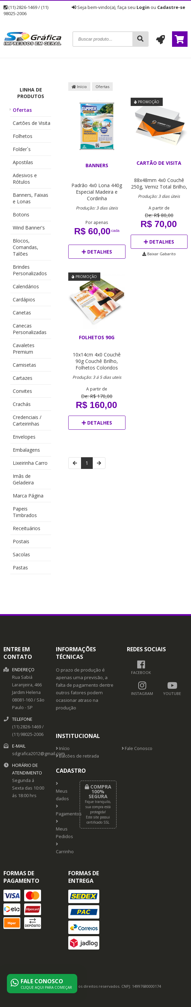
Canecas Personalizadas (30, 328)
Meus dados (62, 792)
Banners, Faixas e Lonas (30, 198)
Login (143, 7)
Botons (21, 214)
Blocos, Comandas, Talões (25, 247)
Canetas (22, 312)
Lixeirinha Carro (30, 463)
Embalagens (26, 450)
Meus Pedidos (62, 829)
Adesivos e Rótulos (25, 178)
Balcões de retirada (77, 756)
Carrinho (62, 848)
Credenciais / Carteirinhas (27, 420)
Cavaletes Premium (23, 348)
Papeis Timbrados (25, 511)
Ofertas (22, 110)
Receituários (26, 528)
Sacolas (21, 554)
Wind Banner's (29, 227)
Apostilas (23, 162)
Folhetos (22, 136)
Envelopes (24, 436)
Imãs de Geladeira (23, 479)
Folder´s (22, 149)
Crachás (22, 404)
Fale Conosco (137, 748)
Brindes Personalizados (30, 270)
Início (79, 86)
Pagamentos (62, 810)
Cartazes (22, 378)
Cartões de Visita (31, 123)
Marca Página (28, 495)
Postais (21, 541)
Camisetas (24, 365)
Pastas (20, 567)
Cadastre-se (171, 7)
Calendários (26, 286)
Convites (22, 391)
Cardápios (24, 299)
